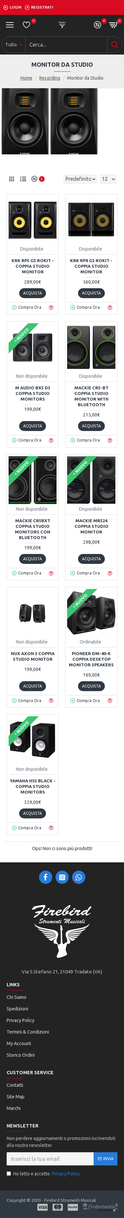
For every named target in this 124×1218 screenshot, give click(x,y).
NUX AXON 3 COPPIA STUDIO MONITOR (33, 656)
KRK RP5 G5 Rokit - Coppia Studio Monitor (33, 266)
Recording (49, 78)
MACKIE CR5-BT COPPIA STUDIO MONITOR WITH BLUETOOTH (91, 396)
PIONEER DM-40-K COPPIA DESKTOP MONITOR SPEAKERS (91, 659)
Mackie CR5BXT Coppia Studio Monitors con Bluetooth (32, 529)
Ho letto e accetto (44, 1173)
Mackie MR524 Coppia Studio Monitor (91, 526)
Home (26, 78)
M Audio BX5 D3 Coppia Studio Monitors (32, 393)
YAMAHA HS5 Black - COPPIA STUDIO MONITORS (33, 786)
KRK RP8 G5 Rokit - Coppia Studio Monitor (91, 266)
